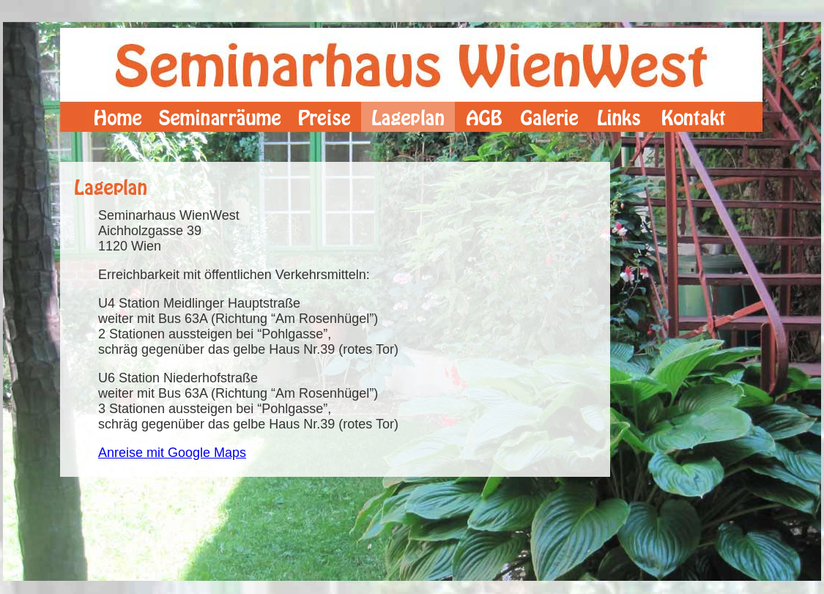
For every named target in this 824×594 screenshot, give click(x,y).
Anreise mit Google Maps (172, 452)
